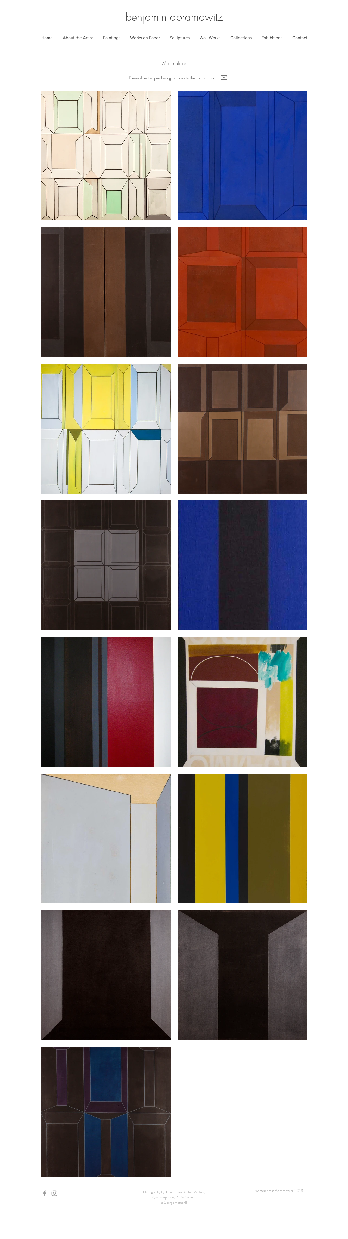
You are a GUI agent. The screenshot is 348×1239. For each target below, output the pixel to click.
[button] (111, 38)
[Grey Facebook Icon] (44, 1193)
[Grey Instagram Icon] (54, 1193)
